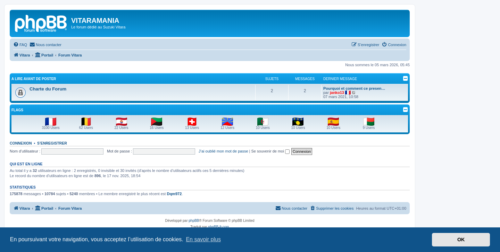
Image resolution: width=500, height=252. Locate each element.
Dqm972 (174, 194)
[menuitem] (20, 45)
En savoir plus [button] (203, 239)
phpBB (194, 221)
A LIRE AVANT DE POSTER (33, 79)
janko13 (337, 92)
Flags (17, 110)
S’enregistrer (52, 143)
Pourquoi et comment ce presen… (354, 88)
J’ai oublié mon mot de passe (223, 151)
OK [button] (461, 239)
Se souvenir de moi (270, 151)
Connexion (21, 143)
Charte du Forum (48, 89)
